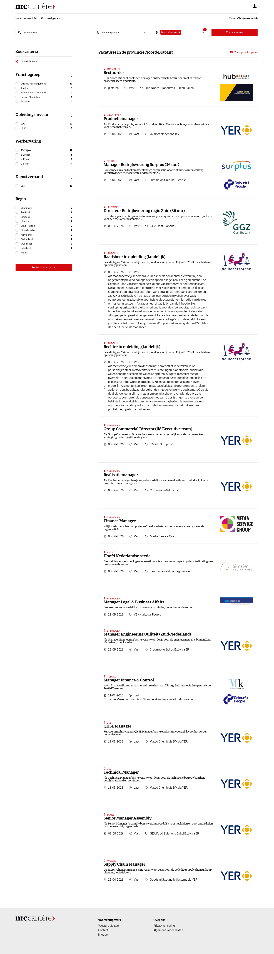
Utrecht (46, 221)
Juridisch (46, 88)
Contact (103, 930)
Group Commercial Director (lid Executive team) (148, 429)
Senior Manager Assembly (128, 818)
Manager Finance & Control (129, 680)
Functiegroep (28, 75)
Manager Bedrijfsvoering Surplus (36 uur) (141, 165)
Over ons (159, 920)
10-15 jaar (46, 150)
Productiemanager (121, 119)
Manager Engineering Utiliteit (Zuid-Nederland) (147, 634)
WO (46, 123)
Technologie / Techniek (46, 92)
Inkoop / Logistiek (46, 97)
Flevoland (46, 235)
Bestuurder (114, 73)
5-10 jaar (46, 155)
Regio (21, 199)
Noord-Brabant (29, 61)
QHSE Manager (117, 726)
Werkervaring (28, 141)
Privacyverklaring (164, 926)
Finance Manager (120, 521)
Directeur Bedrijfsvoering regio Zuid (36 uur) (144, 211)
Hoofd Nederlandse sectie (127, 556)
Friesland (46, 248)
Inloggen (103, 934)
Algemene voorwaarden (168, 930)
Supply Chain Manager (124, 864)
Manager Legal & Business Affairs (134, 602)
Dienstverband (29, 177)
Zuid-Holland (46, 226)
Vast (46, 186)
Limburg (46, 217)
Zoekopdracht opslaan (44, 267)
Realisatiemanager (121, 475)
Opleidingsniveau (32, 115)
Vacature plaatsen (109, 926)
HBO (46, 128)
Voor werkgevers (50, 18)
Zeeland (46, 212)
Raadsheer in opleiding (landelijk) (135, 257)
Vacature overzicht (26, 18)
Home (232, 18)
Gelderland (46, 239)
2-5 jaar (46, 163)
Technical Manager (121, 772)
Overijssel (46, 243)
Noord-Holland (46, 230)
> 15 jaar (46, 159)
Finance (46, 101)
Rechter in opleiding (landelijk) (132, 347)
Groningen (46, 208)
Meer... (24, 252)
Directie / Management (46, 83)
